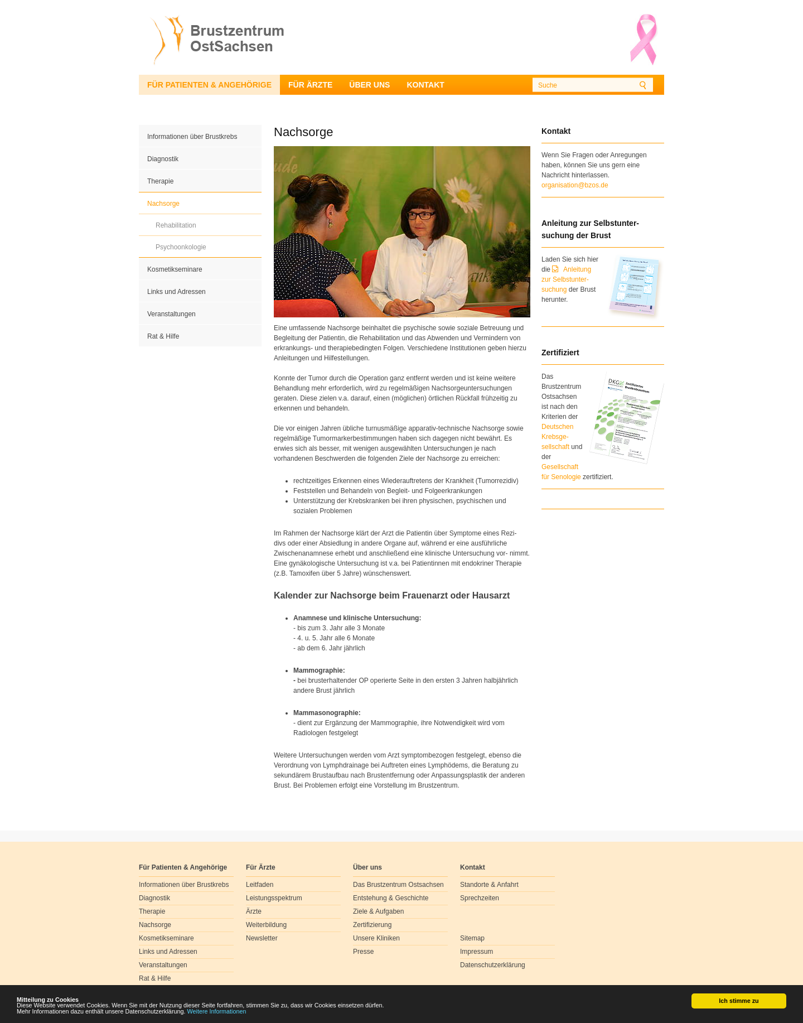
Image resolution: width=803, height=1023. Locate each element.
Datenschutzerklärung (492, 965)
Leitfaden (259, 885)
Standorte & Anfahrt (489, 885)
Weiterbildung (266, 925)
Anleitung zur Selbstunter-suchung (566, 279)
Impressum (476, 952)
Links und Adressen (176, 292)
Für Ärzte (310, 84)
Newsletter (262, 938)
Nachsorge (163, 204)
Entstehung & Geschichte (390, 898)
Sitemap (472, 938)
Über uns (369, 84)
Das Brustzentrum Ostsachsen (398, 885)
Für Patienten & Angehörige (209, 84)
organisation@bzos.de (574, 185)
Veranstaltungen (171, 314)
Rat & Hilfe (163, 336)
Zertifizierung (372, 925)
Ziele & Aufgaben (378, 911)
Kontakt (425, 84)
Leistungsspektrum (274, 898)
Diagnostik (162, 159)
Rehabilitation (176, 225)
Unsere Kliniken (376, 938)
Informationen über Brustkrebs (192, 137)
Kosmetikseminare (174, 269)
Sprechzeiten (479, 898)
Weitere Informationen (216, 1011)
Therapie (160, 181)
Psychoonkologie (181, 247)
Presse (363, 952)
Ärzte (254, 911)
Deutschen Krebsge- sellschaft (557, 437)
